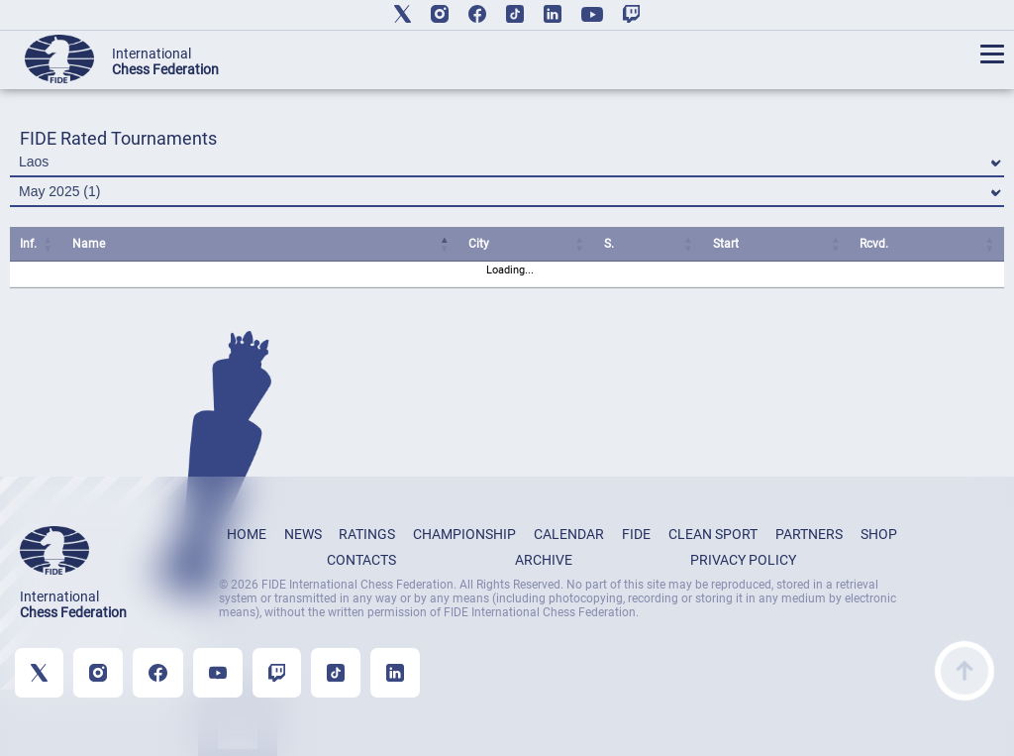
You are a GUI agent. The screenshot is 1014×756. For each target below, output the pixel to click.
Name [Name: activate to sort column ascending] (88, 244)
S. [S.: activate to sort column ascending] (609, 244)
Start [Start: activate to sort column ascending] (726, 244)
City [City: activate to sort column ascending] (478, 244)
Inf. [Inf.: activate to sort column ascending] (28, 244)
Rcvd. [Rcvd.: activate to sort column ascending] (874, 244)
